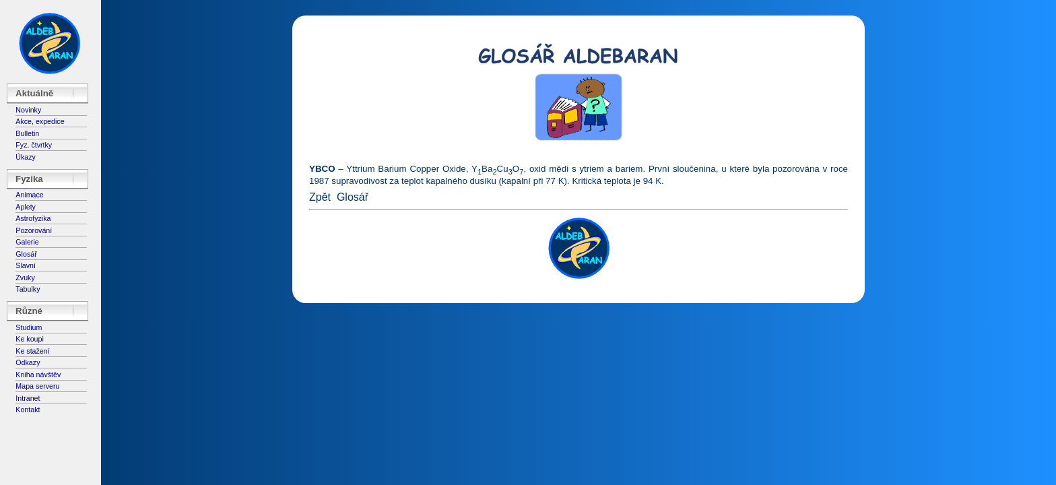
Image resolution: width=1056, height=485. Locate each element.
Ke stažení (32, 351)
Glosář (25, 254)
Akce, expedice (39, 121)
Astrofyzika (33, 218)
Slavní (25, 265)
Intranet (27, 398)
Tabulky (27, 289)
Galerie (26, 242)
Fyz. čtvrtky (33, 145)
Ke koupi (29, 339)
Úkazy (25, 157)
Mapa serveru (37, 386)
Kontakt (27, 410)
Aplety (25, 207)
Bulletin (27, 133)
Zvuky (24, 277)
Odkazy (27, 362)
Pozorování (33, 230)
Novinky (28, 110)
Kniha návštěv (38, 374)
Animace (29, 195)
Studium (28, 327)
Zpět (320, 197)
